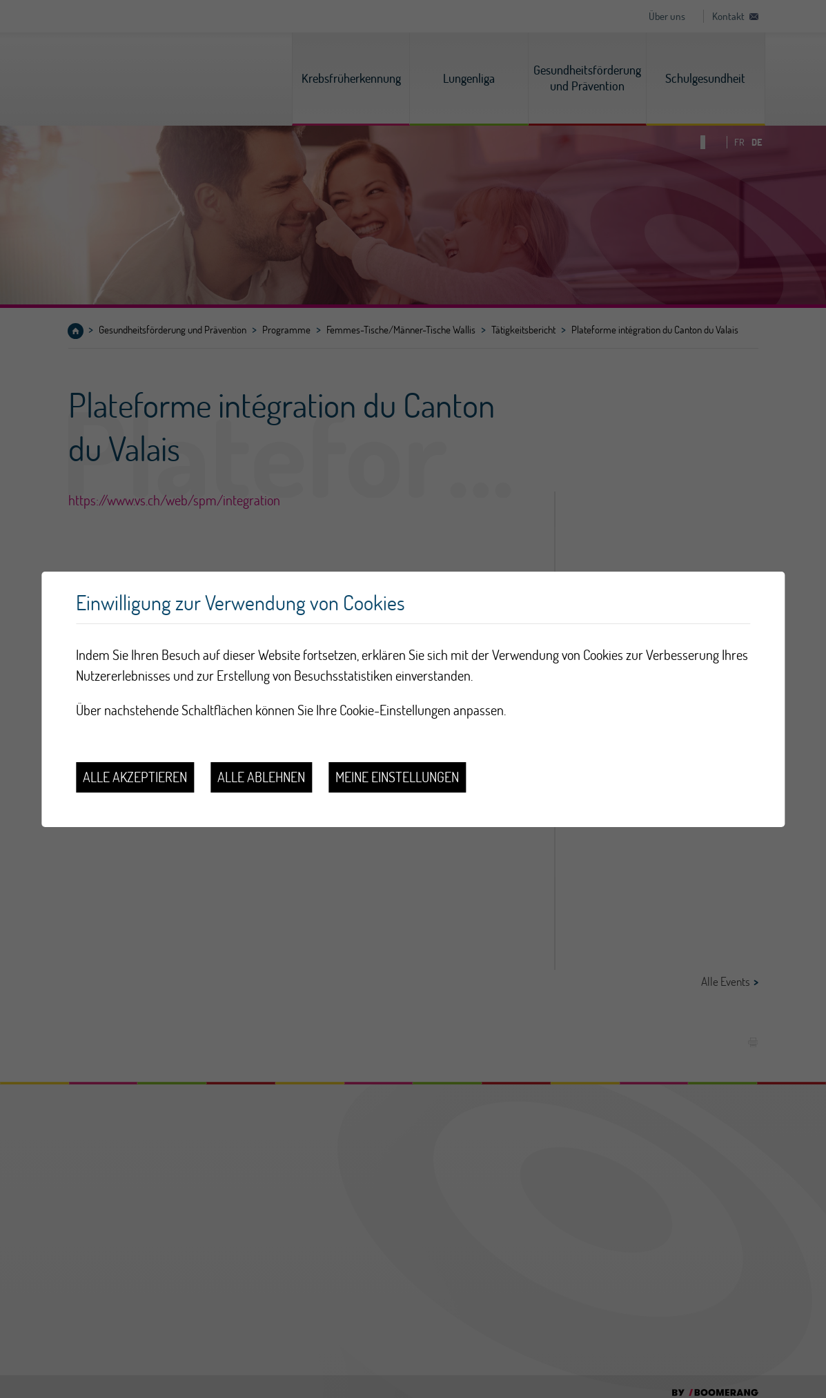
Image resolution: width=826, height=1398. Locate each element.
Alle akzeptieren (135, 777)
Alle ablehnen (261, 777)
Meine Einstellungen (397, 777)
